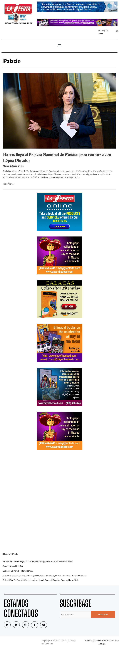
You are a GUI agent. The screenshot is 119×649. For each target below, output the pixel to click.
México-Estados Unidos (13, 166)
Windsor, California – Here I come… (18, 571)
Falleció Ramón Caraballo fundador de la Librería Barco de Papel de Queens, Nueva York (40, 580)
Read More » (8, 184)
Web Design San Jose (94, 640)
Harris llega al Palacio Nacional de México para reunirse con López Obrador (57, 157)
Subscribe (103, 614)
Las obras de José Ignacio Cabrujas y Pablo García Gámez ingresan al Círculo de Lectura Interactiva (45, 575)
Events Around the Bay (13, 566)
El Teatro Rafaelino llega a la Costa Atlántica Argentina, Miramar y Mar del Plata (37, 561)
